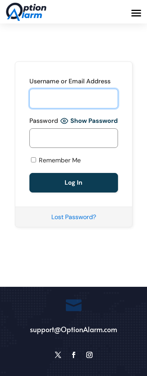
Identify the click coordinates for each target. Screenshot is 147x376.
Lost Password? (73, 217)
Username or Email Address (70, 81)
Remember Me (56, 160)
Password (43, 121)
